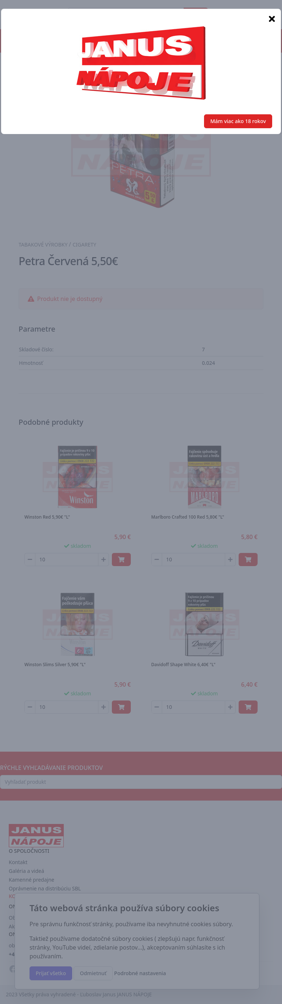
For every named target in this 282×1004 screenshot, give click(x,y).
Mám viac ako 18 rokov (238, 121)
